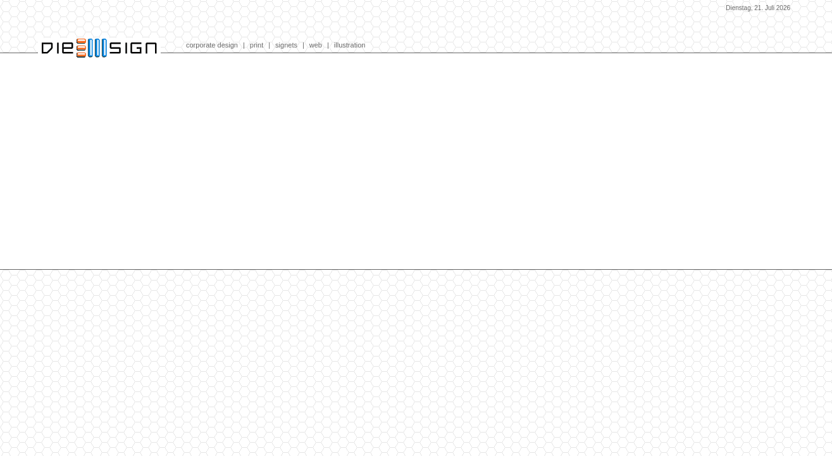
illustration (350, 45)
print (256, 45)
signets (286, 45)
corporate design (212, 45)
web (315, 45)
